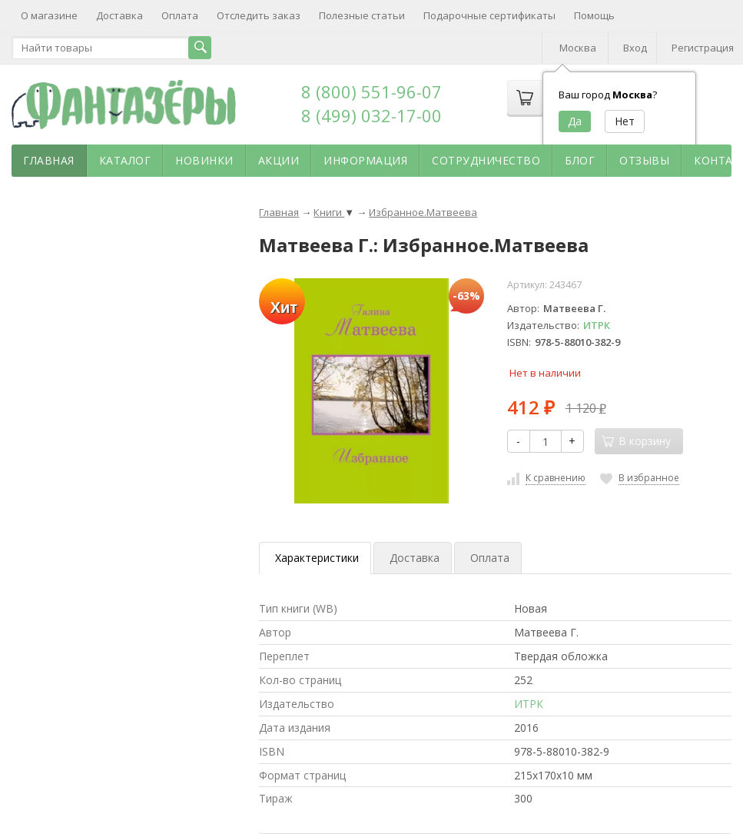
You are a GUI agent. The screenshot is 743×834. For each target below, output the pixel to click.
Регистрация (703, 48)
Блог (580, 160)
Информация (365, 160)
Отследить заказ (258, 15)
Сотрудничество (486, 160)
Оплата (179, 15)
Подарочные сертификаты (489, 15)
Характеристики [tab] (317, 557)
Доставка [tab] (414, 557)
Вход (635, 48)
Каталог (125, 160)
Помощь (594, 15)
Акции (279, 160)
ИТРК (596, 325)
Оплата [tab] (489, 557)
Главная (49, 160)
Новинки (204, 160)
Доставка (119, 15)
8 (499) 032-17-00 (371, 115)
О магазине (49, 15)
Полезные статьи (362, 15)
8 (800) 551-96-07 (371, 91)
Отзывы (644, 160)
